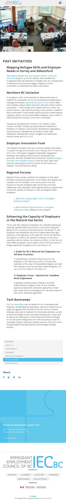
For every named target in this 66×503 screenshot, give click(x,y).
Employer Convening (14, 356)
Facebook (53, 475)
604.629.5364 (10, 438)
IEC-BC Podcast (40, 479)
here (44, 269)
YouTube (39, 475)
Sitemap (33, 496)
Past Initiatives (11, 360)
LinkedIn (26, 475)
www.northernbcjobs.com (35, 102)
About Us (9, 345)
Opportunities (11, 363)
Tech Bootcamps (17, 304)
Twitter (12, 475)
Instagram (24, 479)
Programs (9, 352)
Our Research (11, 349)
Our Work (9, 342)
